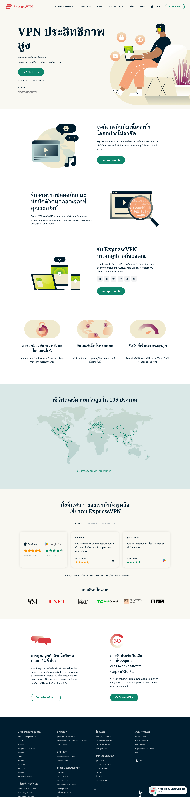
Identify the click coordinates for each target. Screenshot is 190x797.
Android (21, 752)
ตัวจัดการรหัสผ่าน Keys (66, 756)
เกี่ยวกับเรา (61, 772)
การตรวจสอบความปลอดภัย (67, 784)
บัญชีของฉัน (142, 7)
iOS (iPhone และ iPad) (27, 748)
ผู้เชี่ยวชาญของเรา (64, 792)
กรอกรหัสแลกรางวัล (103, 780)
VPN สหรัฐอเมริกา (25, 792)
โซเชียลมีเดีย (93, 523)
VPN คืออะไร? (140, 736)
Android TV (22, 772)
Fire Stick (21, 768)
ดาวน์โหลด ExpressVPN (27, 736)
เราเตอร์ (21, 760)
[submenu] (75, 6)
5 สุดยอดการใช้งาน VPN (144, 748)
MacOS (21, 740)
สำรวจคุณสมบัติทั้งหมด (66, 736)
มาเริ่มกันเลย (174, 6)
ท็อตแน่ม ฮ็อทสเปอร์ (103, 736)
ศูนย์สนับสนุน (101, 760)
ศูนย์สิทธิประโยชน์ (63, 780)
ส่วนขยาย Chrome (25, 776)
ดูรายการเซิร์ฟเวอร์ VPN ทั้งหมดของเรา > (95, 471)
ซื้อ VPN (99, 776)
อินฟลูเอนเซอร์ (101, 748)
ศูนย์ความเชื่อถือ (63, 776)
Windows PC (23, 744)
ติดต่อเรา (99, 772)
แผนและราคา (62, 744)
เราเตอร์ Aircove (63, 760)
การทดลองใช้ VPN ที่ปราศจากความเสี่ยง (72, 740)
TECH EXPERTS (108, 523)
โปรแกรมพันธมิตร (103, 744)
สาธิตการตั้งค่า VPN (103, 764)
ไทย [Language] (140, 760)
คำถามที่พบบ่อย (102, 768)
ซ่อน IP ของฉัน (141, 744)
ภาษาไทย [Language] (158, 6)
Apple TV (21, 764)
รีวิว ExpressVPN (63, 788)
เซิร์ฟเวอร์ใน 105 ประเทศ (27, 788)
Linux (20, 756)
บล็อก (132, 7)
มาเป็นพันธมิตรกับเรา (104, 740)
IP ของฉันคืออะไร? (142, 740)
